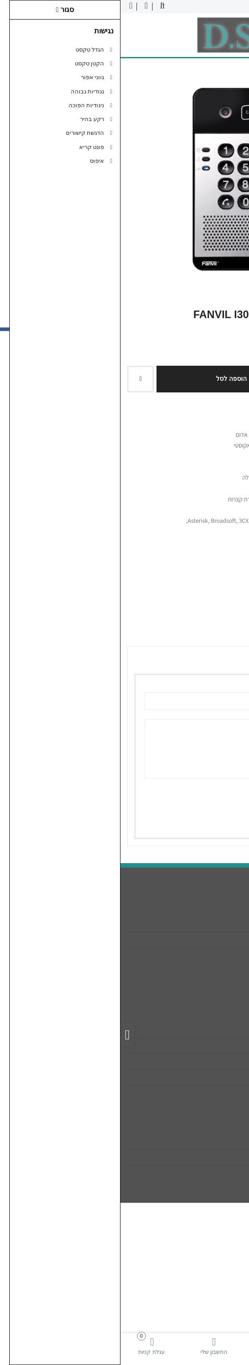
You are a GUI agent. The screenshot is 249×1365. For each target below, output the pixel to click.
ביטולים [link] (223, 1093)
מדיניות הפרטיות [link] (211, 1077)
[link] (217, 1345)
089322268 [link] (217, 955)
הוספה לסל (114, 378)
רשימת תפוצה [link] (215, 1172)
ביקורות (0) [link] (220, 634)
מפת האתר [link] (218, 1046)
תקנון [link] (226, 1061)
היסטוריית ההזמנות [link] (208, 1157)
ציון (221, 794)
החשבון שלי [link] (218, 1141)
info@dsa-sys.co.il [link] (208, 939)
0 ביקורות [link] (192, 561)
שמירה (202, 819)
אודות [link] (225, 924)
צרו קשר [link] (221, 1030)
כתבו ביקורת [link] (225, 561)
